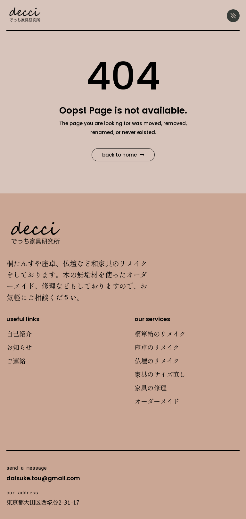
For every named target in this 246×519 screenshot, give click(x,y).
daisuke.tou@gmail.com (43, 478)
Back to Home (123, 154)
